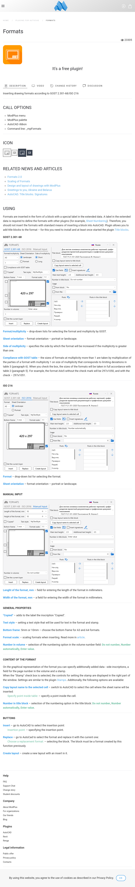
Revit (5, 836)
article (81, 637)
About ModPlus (10, 807)
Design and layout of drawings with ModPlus (33, 185)
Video (38, 85)
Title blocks (121, 229)
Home (6, 20)
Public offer (8, 853)
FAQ (5, 781)
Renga (6, 840)
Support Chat (9, 786)
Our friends (8, 815)
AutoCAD (7, 832)
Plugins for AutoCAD (27, 20)
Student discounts (11, 794)
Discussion (93, 85)
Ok (121, 878)
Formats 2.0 (14, 176)
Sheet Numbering (96, 220)
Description (15, 85)
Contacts (7, 862)
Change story (9, 790)
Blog (5, 819)
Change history (63, 85)
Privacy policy (9, 858)
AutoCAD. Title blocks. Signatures (27, 194)
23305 (126, 39)
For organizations (11, 811)
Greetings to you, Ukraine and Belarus (29, 189)
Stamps (61, 679)
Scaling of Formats (18, 181)
